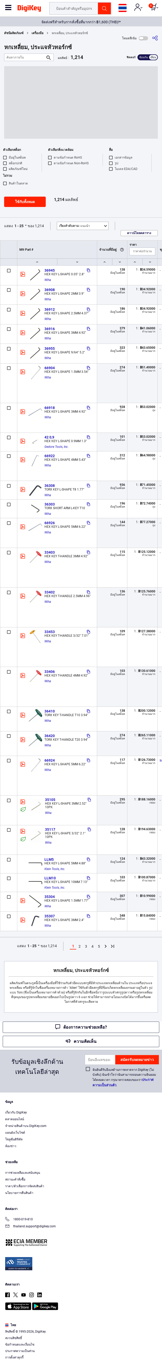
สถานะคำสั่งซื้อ (15, 1179)
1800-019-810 (19, 1219)
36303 (49, 504)
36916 (49, 329)
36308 (49, 486)
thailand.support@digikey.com (30, 1226)
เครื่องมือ (37, 33)
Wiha (47, 280)
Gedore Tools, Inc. (56, 447)
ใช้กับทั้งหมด (25, 202)
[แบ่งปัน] (155, 38)
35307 (49, 916)
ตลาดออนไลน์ (14, 1119)
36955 (49, 348)
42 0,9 (49, 437)
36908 (49, 290)
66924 (49, 760)
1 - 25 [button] (19, 226)
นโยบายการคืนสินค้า (19, 1193)
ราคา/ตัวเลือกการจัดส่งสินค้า (24, 1186)
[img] (29, 9)
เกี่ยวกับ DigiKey (16, 1112)
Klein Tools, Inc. (54, 869)
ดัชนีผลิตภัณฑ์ (14, 33)
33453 (49, 632)
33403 (49, 552)
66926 (49, 523)
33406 (49, 672)
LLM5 (49, 859)
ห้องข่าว (10, 1146)
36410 (49, 711)
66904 (49, 368)
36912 (49, 309)
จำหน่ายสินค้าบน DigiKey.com (26, 1126)
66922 (49, 456)
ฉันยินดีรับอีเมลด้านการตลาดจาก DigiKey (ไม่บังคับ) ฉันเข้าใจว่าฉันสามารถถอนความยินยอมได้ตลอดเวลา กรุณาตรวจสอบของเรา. (124, 1077)
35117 (50, 829)
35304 (49, 897)
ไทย (10, 1325)
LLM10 (50, 878)
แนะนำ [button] (74, 226)
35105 (50, 800)
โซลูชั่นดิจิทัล (13, 1139)
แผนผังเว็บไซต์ (15, 1132)
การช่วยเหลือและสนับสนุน (22, 1173)
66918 (49, 408)
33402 (49, 592)
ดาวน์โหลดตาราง (139, 233)
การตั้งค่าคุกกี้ (14, 1357)
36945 (49, 270)
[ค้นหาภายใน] (24, 57)
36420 (49, 736)
